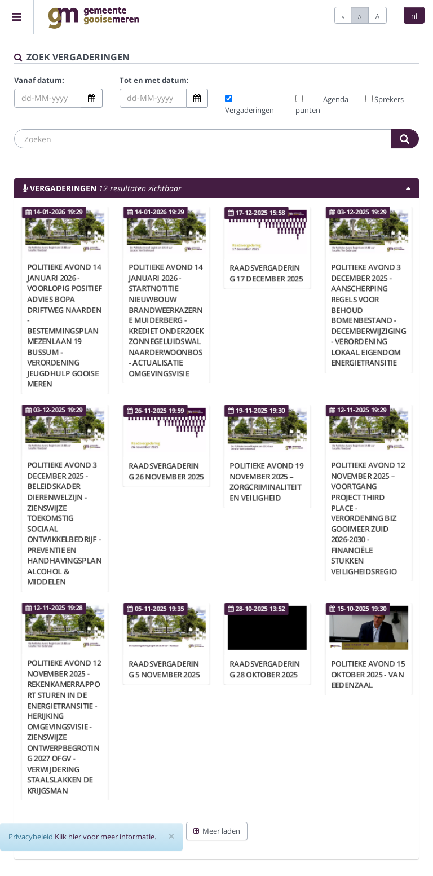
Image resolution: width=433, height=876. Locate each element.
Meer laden (216, 831)
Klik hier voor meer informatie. (105, 836)
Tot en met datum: (154, 80)
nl (414, 16)
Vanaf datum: (39, 80)
